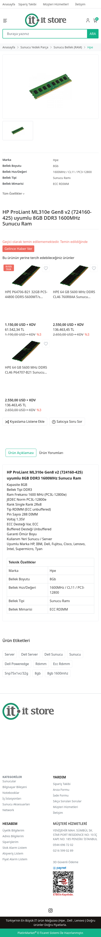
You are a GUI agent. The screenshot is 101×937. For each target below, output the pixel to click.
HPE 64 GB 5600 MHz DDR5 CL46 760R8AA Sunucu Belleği (74, 294)
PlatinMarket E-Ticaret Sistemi (38, 933)
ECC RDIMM (61, 184)
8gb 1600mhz (57, 673)
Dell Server (29, 654)
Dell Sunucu (53, 654)
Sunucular (9, 781)
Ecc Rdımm (61, 664)
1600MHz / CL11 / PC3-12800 (72, 172)
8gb (38, 673)
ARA (93, 33)
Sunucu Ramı (62, 178)
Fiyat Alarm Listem (14, 859)
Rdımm (41, 664)
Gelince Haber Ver (18, 248)
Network (8, 810)
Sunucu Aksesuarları (16, 804)
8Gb (56, 166)
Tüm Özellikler (13, 193)
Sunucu (75, 654)
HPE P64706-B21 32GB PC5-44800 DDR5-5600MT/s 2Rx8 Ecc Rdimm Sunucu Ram (26, 294)
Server (10, 654)
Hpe (56, 160)
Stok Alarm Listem (14, 848)
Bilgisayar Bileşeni (14, 787)
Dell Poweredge (17, 664)
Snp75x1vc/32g (16, 673)
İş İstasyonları (11, 798)
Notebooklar (10, 793)
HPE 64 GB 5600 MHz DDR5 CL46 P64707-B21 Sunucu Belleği (26, 370)
